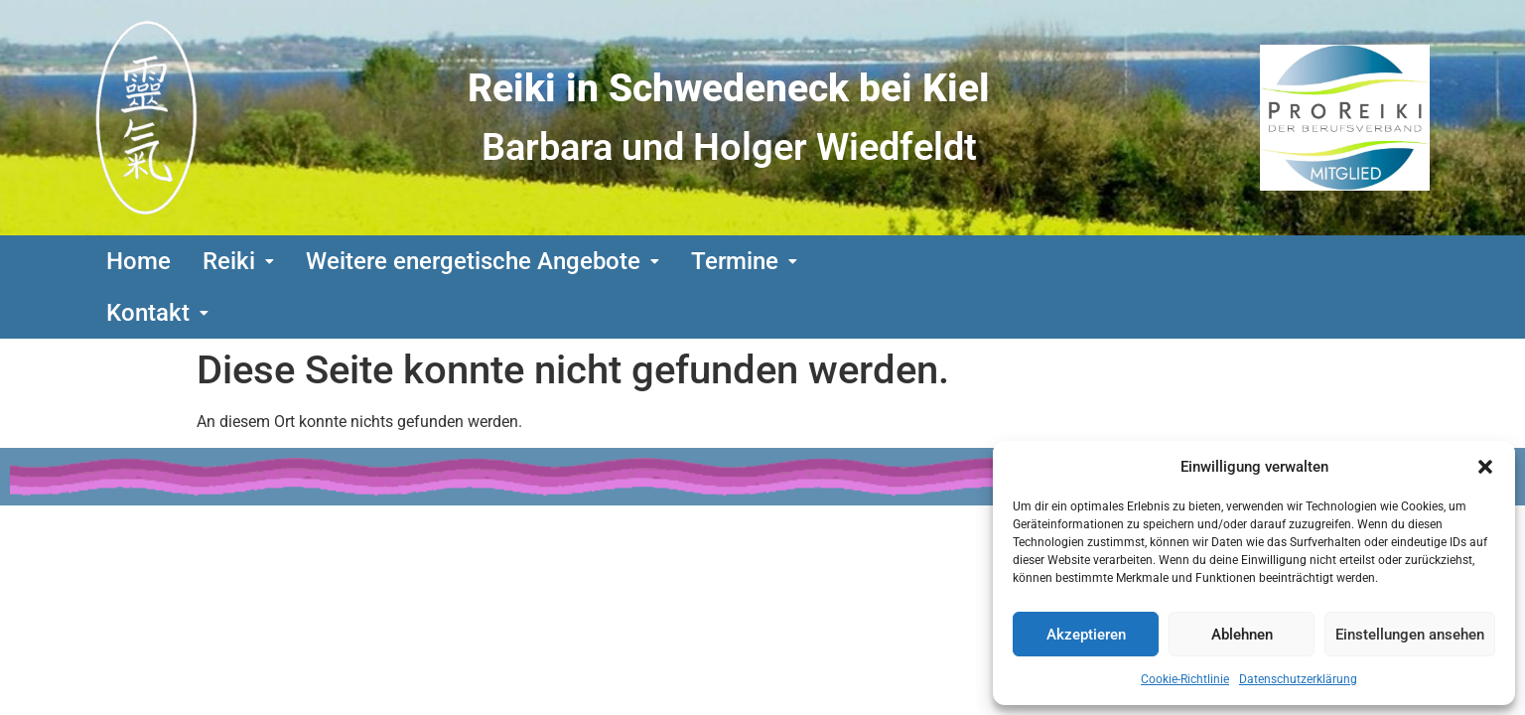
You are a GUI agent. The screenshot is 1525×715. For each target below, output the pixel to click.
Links (280, 491)
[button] (1485, 467)
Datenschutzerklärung (1298, 679)
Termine (744, 261)
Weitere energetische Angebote (482, 261)
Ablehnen (1242, 635)
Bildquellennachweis (424, 491)
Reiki (238, 261)
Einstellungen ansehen (1409, 635)
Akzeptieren (1086, 635)
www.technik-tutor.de (918, 534)
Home (138, 261)
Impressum (981, 491)
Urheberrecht (608, 491)
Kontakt (880, 261)
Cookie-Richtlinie (1185, 679)
